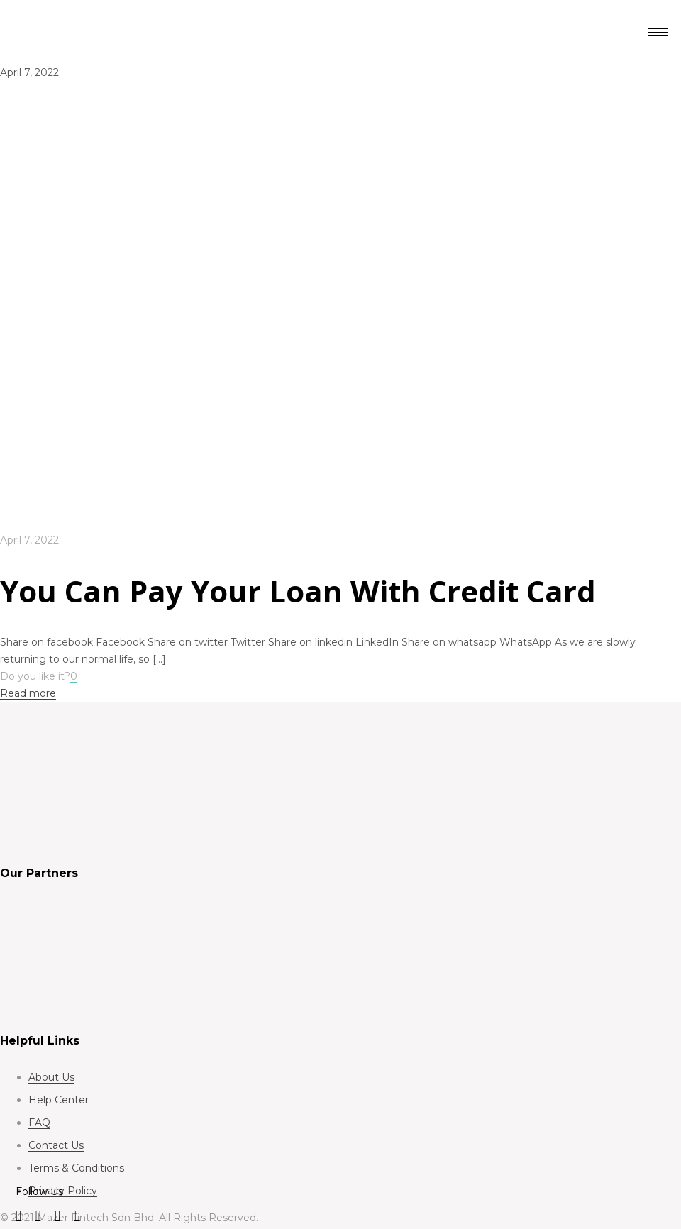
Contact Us (56, 1145)
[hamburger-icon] (658, 32)
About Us (51, 1077)
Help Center (58, 1099)
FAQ (39, 1122)
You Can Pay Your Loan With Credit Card (298, 591)
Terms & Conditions (76, 1168)
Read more (28, 693)
